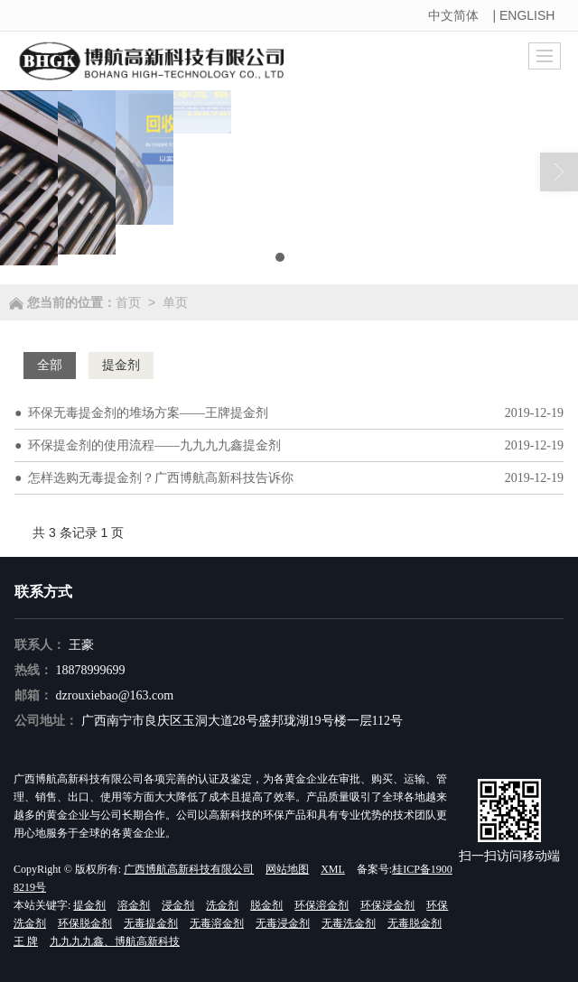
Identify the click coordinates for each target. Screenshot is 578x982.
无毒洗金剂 (349, 923)
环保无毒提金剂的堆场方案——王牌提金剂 (148, 413)
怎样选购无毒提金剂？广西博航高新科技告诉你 (161, 478)
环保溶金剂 (321, 905)
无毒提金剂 (151, 923)
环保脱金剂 (85, 923)
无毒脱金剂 (414, 923)
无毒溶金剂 (217, 923)
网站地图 (287, 869)
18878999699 (91, 670)
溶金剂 (133, 905)
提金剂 (89, 905)
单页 (175, 302)
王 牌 (26, 941)
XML (333, 869)
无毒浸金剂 (283, 923)
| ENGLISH (525, 15)
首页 (128, 302)
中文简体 (453, 15)
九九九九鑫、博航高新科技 (115, 941)
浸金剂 (178, 905)
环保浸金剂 (387, 905)
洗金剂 (222, 905)
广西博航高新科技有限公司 (189, 869)
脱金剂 (266, 905)
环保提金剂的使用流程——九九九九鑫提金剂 (154, 445)
